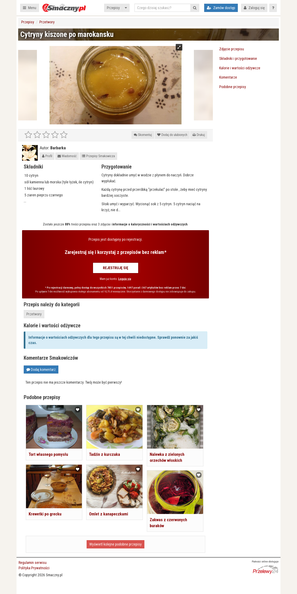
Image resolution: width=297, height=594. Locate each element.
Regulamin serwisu (33, 562)
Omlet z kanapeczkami (108, 514)
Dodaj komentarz (41, 369)
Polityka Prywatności (34, 568)
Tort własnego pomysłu (48, 454)
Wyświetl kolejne (115, 544)
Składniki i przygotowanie (238, 58)
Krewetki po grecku (45, 514)
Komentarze (228, 77)
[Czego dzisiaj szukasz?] (162, 8)
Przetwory (47, 22)
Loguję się (124, 278)
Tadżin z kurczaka (104, 454)
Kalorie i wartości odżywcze (239, 68)
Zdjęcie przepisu (231, 49)
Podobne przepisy (232, 87)
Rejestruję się (115, 268)
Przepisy (113, 8)
